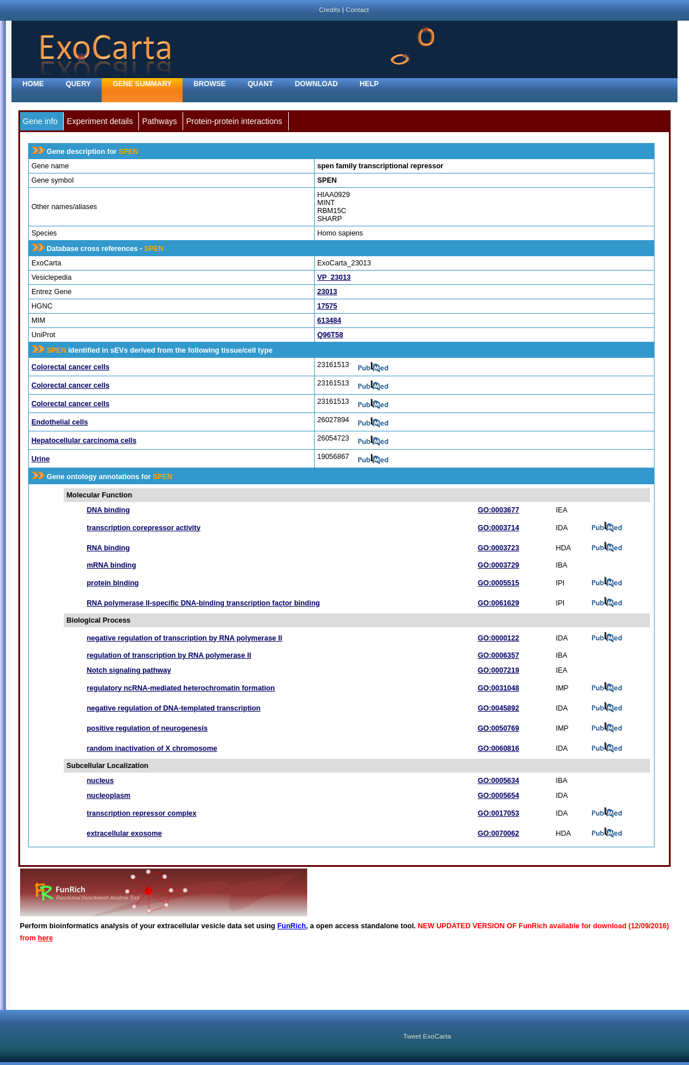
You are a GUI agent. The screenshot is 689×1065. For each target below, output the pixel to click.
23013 (328, 292)
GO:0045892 (498, 708)
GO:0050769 (498, 728)
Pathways (159, 121)
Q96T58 (330, 335)
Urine (41, 459)
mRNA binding (111, 565)
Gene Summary (142, 84)
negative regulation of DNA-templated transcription (174, 708)
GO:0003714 (498, 528)
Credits (329, 9)
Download (316, 84)
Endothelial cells (60, 422)
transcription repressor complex (141, 813)
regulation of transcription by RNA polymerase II (169, 655)
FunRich (291, 926)
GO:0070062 (498, 833)
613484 (330, 321)
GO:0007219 (498, 670)
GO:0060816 (498, 748)
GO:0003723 (498, 548)
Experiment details (100, 121)
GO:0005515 (498, 583)
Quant (260, 84)
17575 (328, 306)
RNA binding (108, 548)
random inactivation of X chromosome (152, 748)
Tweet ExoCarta (427, 1036)
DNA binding (108, 510)
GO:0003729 (498, 565)
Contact (357, 9)
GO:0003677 (498, 510)
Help (368, 84)
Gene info (40, 121)
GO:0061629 (498, 603)
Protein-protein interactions (234, 121)
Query (78, 84)
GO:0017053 (498, 813)
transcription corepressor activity (143, 528)
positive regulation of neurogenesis (147, 728)
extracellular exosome (124, 833)
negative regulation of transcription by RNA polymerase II (184, 638)
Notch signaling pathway (129, 670)
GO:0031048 (498, 688)
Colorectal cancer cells (71, 367)
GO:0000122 (498, 638)
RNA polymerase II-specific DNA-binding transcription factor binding (203, 603)
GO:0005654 (498, 796)
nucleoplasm (108, 796)
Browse (209, 84)
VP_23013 (334, 277)
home (33, 84)
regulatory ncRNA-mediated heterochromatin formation (181, 688)
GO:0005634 (498, 781)
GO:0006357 (498, 655)
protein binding (113, 583)
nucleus (100, 781)
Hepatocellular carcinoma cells (84, 441)
